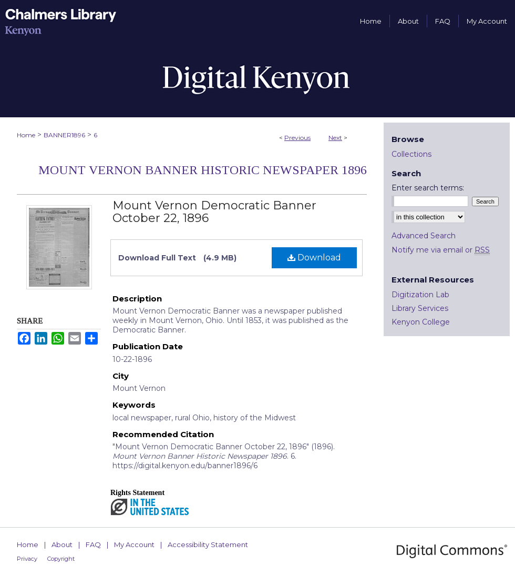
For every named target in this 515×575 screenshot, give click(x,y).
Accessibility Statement (208, 544)
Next (335, 138)
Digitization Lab (420, 294)
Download (314, 258)
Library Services (420, 308)
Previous (297, 138)
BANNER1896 (64, 135)
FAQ (93, 544)
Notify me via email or (441, 250)
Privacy (27, 558)
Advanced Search (424, 235)
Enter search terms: (428, 188)
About (62, 544)
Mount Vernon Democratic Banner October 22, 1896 (214, 211)
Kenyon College (421, 322)
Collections (411, 154)
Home (26, 135)
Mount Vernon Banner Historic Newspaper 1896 (202, 170)
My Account (134, 544)
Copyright (61, 558)
